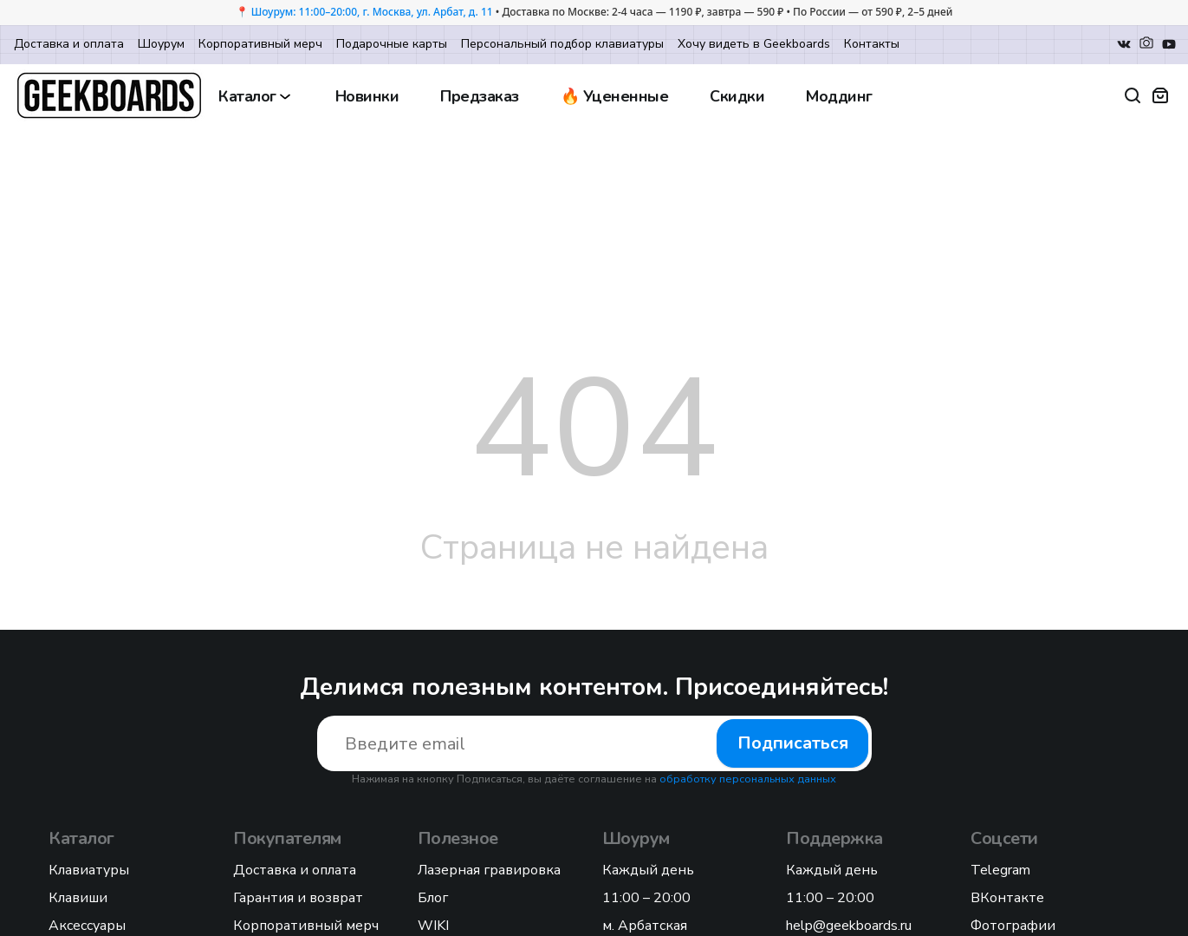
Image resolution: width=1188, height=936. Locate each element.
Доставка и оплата (69, 44)
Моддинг (839, 96)
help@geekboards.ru (849, 925)
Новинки (367, 96)
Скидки (737, 96)
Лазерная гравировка (489, 870)
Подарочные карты (391, 44)
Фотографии (1013, 925)
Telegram (1000, 870)
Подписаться (792, 743)
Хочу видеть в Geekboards (754, 44)
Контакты (871, 44)
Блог (433, 897)
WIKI (433, 925)
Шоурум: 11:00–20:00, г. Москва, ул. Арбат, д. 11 (372, 11)
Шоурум (161, 44)
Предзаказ (479, 96)
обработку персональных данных (747, 779)
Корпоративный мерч (260, 44)
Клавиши (78, 897)
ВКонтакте (1007, 897)
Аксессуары (87, 925)
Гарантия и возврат (298, 897)
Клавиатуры (89, 870)
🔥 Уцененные (615, 96)
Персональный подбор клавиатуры (562, 44)
